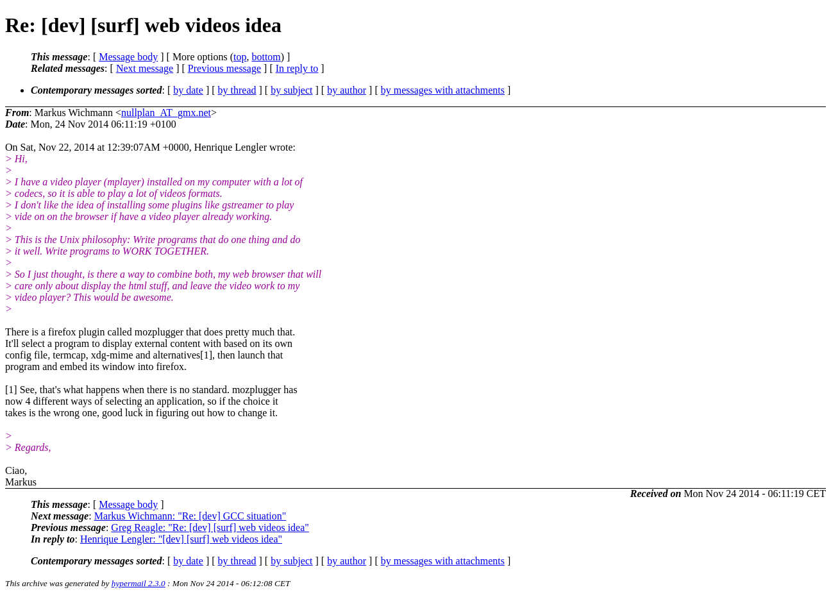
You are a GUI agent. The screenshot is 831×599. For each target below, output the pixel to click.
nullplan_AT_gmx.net (166, 112)
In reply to (297, 68)
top (239, 56)
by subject (291, 90)
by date (188, 90)
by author (346, 90)
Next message (144, 68)
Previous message (224, 68)
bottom (265, 56)
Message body (128, 56)
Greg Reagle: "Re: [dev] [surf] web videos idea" (210, 527)
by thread (237, 90)
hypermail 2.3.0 (138, 583)
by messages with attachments (443, 90)
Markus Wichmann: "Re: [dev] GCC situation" (190, 515)
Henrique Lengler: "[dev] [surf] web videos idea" (181, 539)
